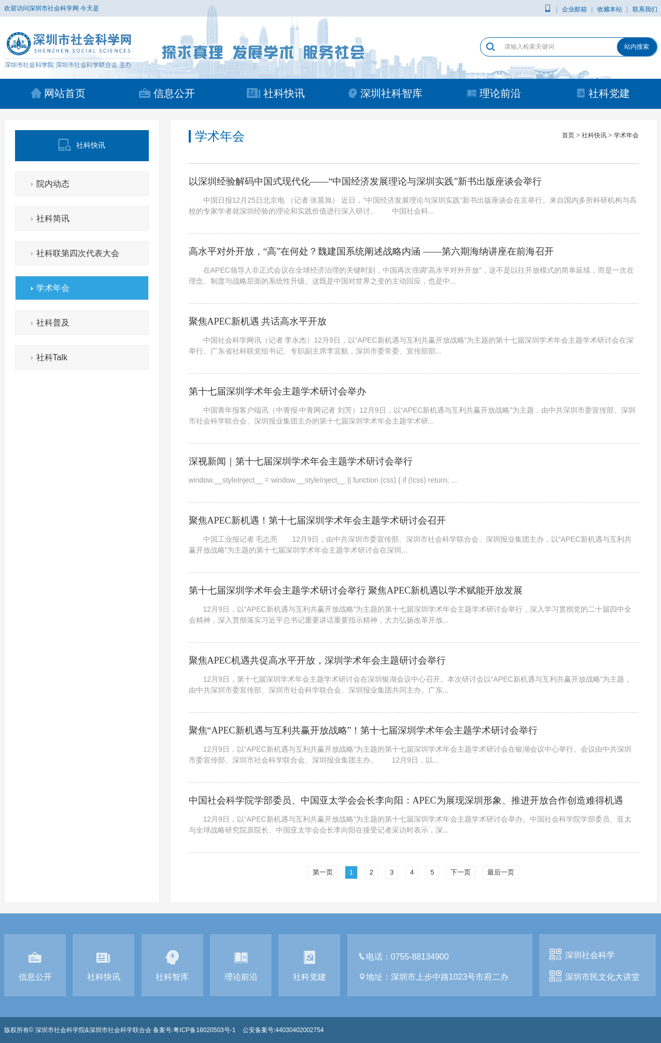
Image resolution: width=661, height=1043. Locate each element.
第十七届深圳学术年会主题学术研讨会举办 (277, 391)
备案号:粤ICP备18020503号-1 (194, 1030)
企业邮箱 (574, 9)
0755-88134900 (420, 957)
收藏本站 (609, 9)
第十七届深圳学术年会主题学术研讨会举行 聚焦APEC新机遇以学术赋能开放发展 (356, 590)
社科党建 (602, 93)
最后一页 (500, 872)
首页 (568, 135)
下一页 (461, 872)
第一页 (323, 872)
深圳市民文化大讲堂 (602, 976)
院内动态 (52, 183)
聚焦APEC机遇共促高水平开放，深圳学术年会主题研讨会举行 (317, 660)
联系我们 (644, 9)
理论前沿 (494, 93)
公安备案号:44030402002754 (283, 1030)
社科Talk (51, 357)
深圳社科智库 (385, 93)
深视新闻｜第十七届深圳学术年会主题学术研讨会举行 (301, 461)
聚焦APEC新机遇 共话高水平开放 (258, 321)
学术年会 (52, 288)
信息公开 (167, 93)
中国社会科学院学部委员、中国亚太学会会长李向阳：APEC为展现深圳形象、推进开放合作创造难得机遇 (406, 800)
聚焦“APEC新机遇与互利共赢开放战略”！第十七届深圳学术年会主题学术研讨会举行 (363, 730)
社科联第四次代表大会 (77, 253)
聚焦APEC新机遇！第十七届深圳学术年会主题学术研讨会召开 (317, 520)
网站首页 (58, 93)
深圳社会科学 (590, 955)
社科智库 (172, 966)
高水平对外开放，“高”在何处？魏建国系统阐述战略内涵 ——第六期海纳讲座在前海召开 (371, 251)
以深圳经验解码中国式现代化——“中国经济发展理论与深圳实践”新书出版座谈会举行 (365, 181)
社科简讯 (52, 218)
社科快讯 (276, 93)
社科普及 (52, 322)
